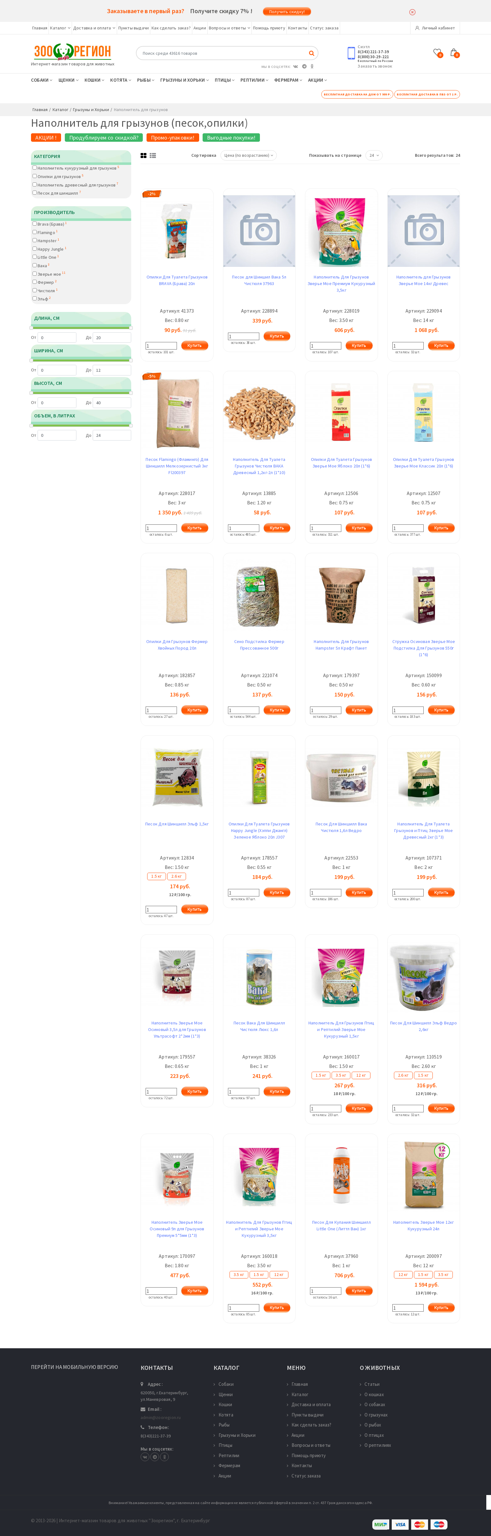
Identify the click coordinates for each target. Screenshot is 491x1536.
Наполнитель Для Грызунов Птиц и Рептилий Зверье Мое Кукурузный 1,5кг (341, 1029)
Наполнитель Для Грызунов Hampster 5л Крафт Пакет (341, 645)
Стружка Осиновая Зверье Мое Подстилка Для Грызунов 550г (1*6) (423, 648)
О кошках (372, 1394)
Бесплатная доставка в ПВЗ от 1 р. (427, 94)
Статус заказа (324, 28)
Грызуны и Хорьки (184, 80)
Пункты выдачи (133, 28)
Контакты (298, 28)
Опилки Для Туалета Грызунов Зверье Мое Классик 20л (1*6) (423, 463)
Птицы (225, 80)
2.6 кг (176, 876)
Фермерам (288, 80)
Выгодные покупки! (231, 137)
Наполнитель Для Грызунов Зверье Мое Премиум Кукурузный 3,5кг (341, 283)
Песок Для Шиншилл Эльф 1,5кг (177, 824)
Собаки (42, 80)
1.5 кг (156, 876)
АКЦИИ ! (46, 137)
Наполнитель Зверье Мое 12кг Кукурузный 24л (423, 1225)
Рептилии (254, 80)
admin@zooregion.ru (161, 1417)
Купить (195, 345)
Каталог (60, 28)
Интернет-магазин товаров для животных (72, 64)
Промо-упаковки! (173, 137)
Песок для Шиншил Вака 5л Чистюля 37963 (259, 280)
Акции (200, 28)
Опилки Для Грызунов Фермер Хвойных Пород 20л (177, 645)
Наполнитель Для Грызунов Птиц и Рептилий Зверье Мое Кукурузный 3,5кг (259, 1228)
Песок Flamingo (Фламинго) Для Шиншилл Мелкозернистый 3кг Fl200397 (177, 466)
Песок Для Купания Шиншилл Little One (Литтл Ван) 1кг (341, 1225)
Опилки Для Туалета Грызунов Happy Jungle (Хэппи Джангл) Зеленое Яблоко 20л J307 (259, 830)
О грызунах (374, 1415)
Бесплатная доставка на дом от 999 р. (357, 94)
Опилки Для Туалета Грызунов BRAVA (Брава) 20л (177, 280)
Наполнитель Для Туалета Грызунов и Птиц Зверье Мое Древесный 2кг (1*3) (423, 830)
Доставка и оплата (94, 28)
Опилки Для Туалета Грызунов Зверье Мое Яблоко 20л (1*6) (341, 463)
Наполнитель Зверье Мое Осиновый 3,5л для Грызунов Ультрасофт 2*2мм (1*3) (177, 1029)
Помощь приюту (269, 28)
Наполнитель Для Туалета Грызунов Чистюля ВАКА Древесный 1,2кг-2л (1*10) (259, 466)
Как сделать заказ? (171, 28)
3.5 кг (341, 1075)
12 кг (361, 1075)
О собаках (372, 1404)
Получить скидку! (287, 11)
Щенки (69, 80)
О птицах (372, 1435)
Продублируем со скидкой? (104, 137)
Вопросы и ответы (229, 28)
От (53, 337)
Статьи (370, 1384)
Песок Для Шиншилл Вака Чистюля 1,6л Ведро (341, 827)
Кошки (94, 80)
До (108, 337)
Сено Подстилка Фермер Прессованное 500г (259, 645)
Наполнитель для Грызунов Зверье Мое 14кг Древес (423, 280)
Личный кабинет (435, 28)
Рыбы (145, 80)
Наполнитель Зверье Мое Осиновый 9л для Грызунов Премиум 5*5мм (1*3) (177, 1228)
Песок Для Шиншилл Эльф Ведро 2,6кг (423, 1026)
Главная (39, 28)
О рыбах (370, 1425)
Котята (120, 80)
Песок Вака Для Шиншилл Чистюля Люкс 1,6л (259, 1026)
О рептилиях (375, 1445)
